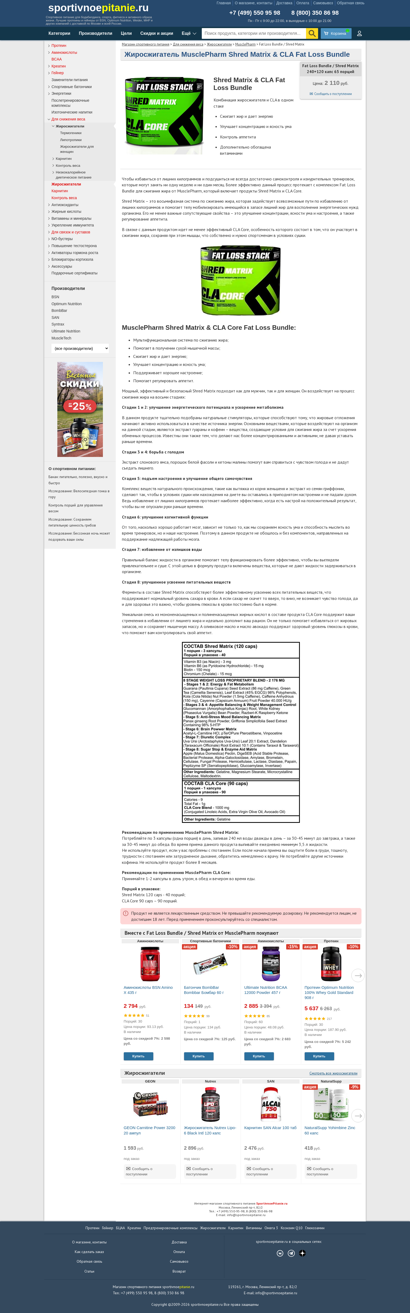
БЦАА (120, 1227)
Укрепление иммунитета (72, 225)
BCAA (56, 59)
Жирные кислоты (66, 211)
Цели (126, 33)
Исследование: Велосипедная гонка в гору (79, 494)
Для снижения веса (188, 44)
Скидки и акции (156, 33)
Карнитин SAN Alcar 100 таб (270, 1127)
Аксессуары (61, 266)
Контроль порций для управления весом (76, 508)
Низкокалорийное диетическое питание (73, 174)
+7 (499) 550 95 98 (254, 13)
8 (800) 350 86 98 (315, 13)
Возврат (179, 1271)
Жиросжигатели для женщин (77, 149)
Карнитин (64, 159)
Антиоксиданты (64, 205)
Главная (224, 3)
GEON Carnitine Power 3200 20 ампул (150, 1130)
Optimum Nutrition (66, 304)
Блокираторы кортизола (72, 259)
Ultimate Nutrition (65, 331)
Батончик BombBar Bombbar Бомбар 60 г (204, 990)
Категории (59, 33)
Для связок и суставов (70, 232)
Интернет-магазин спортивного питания (241, 1203)
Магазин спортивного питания (145, 44)
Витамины (254, 1227)
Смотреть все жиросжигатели (333, 1073)
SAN (55, 317)
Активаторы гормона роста (74, 253)
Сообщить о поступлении (333, 94)
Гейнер (57, 73)
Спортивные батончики (71, 87)
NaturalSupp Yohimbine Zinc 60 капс (330, 1130)
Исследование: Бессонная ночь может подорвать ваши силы (79, 536)
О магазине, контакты (253, 3)
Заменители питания (69, 80)
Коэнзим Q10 (292, 1227)
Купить (138, 1056)
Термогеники (70, 133)
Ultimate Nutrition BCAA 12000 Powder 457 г (265, 990)
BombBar (59, 310)
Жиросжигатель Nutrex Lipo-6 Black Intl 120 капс (210, 1130)
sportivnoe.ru (98, 7)
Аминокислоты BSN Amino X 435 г (148, 990)
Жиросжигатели (219, 44)
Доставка (284, 3)
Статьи (89, 1271)
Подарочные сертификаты (74, 273)
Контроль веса (68, 166)
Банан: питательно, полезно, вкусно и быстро (78, 479)
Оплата (302, 3)
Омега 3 (271, 1227)
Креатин (58, 66)
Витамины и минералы (71, 218)
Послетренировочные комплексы (70, 103)
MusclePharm (245, 44)
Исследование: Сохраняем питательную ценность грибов (72, 522)
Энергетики (61, 93)
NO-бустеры (62, 239)
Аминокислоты (64, 52)
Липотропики (70, 140)
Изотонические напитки (71, 112)
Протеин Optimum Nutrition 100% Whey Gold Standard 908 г (329, 992)
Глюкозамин (315, 1227)
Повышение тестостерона (74, 246)
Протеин (58, 45)
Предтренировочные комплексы (170, 1227)
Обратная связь (350, 3)
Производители (95, 33)
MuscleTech (61, 338)
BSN (55, 297)
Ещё (186, 33)
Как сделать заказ (89, 1251)
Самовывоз (323, 3)
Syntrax (57, 324)
